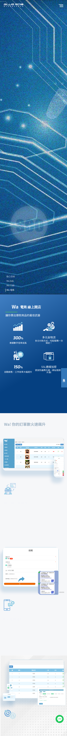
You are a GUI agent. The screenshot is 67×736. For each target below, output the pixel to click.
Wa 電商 (10, 290)
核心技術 (10, 276)
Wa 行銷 (10, 285)
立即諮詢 (64, 378)
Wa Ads (10, 281)
